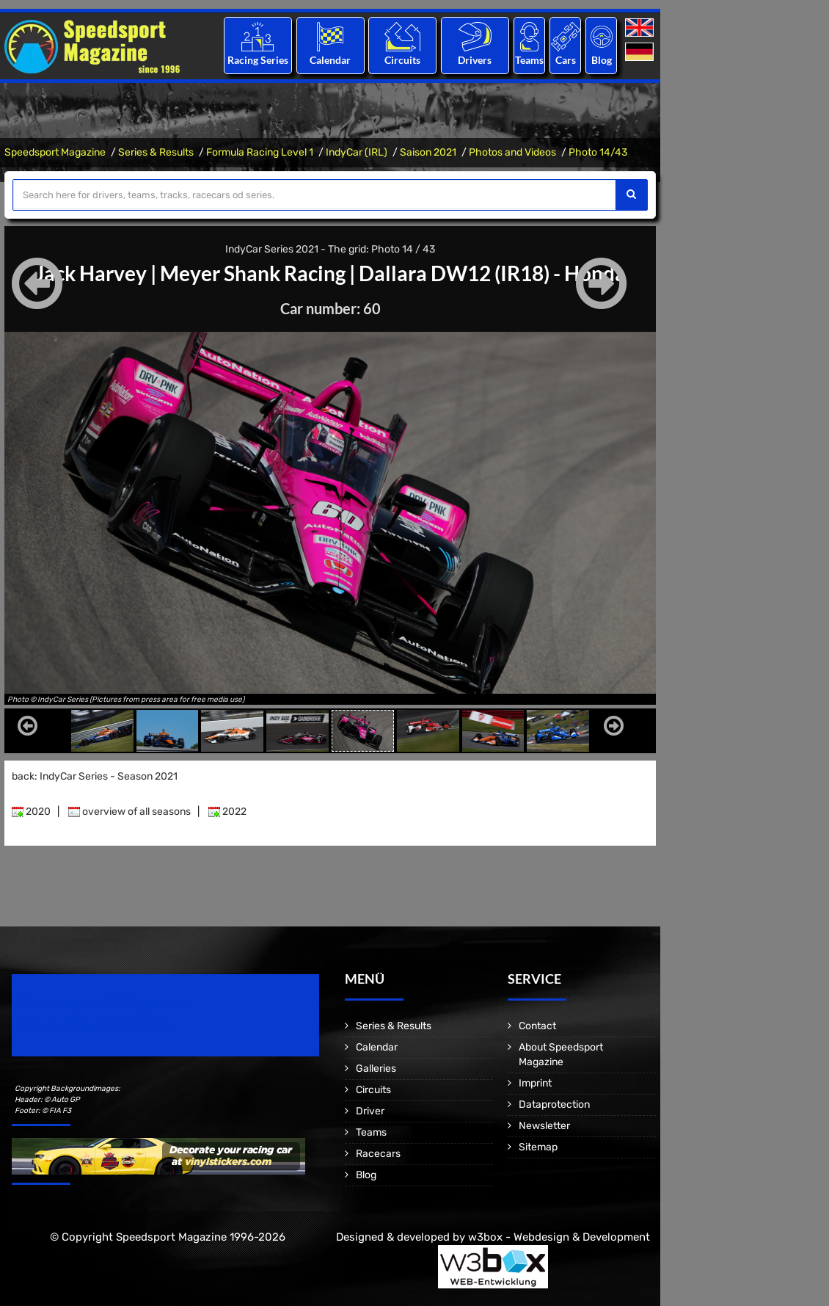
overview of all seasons (129, 811)
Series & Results (156, 152)
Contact (537, 1025)
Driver (370, 1110)
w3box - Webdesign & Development (559, 1236)
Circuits (402, 60)
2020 (31, 811)
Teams (529, 60)
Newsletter (544, 1125)
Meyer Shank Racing (253, 273)
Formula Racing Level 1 (259, 152)
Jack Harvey (91, 273)
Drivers (475, 60)
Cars (565, 60)
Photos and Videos (512, 152)
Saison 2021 (428, 152)
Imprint (535, 1082)
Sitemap (538, 1146)
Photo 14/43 (598, 152)
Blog (601, 60)
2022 (227, 811)
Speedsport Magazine (55, 152)
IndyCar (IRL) (356, 152)
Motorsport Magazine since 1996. (95, 1024)
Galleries (376, 1068)
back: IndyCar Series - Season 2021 (95, 775)
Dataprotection (554, 1104)
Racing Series (257, 60)
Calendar (330, 60)
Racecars (378, 1153)
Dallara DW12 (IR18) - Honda (492, 273)
